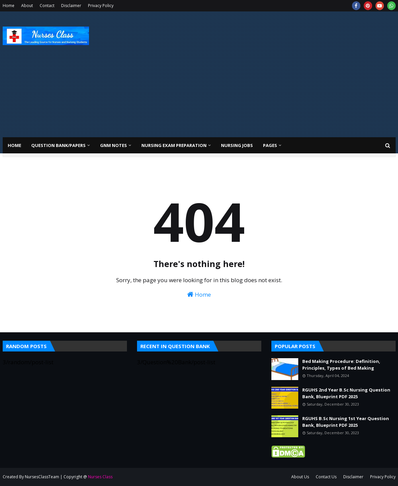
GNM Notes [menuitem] (113, 145)
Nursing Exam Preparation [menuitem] (174, 145)
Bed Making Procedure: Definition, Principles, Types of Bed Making (341, 364)
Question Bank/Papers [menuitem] (58, 145)
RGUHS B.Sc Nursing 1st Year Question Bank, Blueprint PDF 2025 (345, 421)
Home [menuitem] (14, 145)
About (27, 5)
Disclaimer (71, 5)
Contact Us (326, 477)
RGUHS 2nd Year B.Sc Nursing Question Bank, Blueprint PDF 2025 (346, 393)
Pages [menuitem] (270, 145)
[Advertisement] (273, 69)
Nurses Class (100, 477)
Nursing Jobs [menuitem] (237, 145)
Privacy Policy (101, 5)
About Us (300, 477)
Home (8, 5)
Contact (47, 5)
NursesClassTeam (42, 477)
